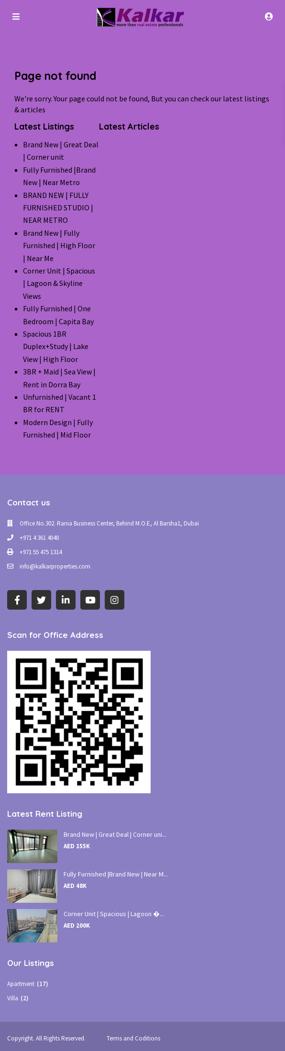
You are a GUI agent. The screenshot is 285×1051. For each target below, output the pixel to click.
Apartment (20, 984)
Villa (12, 998)
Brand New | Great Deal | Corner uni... (115, 834)
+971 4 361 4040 (39, 538)
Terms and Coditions (133, 1038)
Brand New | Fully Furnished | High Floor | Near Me (59, 245)
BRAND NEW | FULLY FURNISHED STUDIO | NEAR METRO (58, 207)
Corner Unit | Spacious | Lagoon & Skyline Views (59, 283)
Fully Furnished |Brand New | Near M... (116, 874)
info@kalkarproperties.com (55, 566)
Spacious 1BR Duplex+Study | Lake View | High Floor (55, 346)
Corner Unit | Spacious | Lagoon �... (114, 913)
